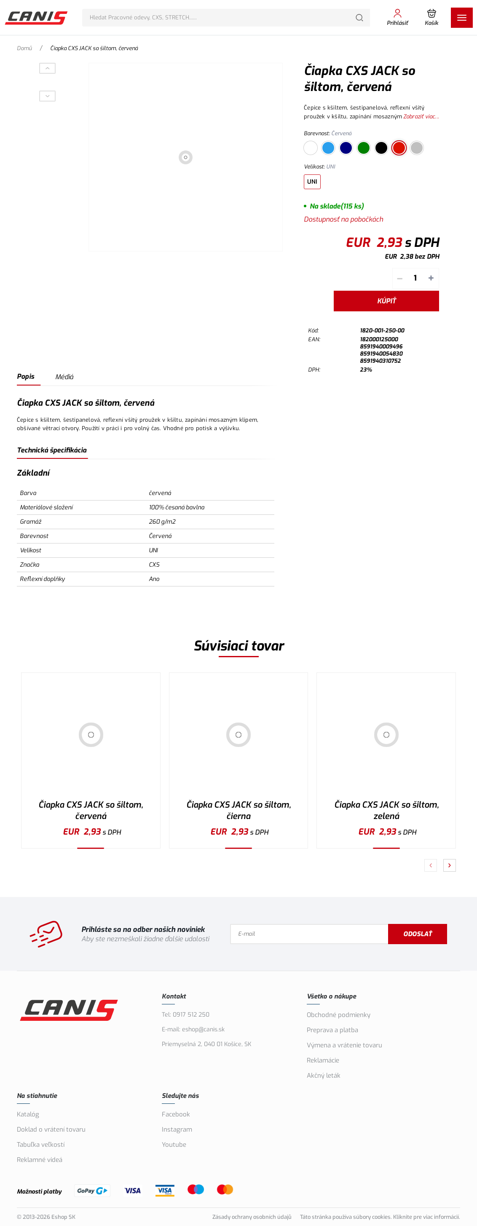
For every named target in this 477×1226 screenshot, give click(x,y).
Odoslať (417, 934)
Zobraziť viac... (421, 116)
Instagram (177, 1129)
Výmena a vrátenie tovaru (344, 1045)
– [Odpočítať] (399, 278)
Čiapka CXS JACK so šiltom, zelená (386, 810)
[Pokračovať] (449, 865)
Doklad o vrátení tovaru (51, 1129)
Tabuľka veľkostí (40, 1144)
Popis (25, 376)
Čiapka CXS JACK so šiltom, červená (90, 810)
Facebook (176, 1114)
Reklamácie (323, 1060)
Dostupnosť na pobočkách (343, 219)
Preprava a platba (332, 1030)
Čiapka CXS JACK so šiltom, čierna (238, 810)
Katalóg (28, 1114)
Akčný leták (323, 1075)
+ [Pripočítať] (431, 278)
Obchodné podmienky (338, 1015)
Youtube (174, 1144)
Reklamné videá (39, 1160)
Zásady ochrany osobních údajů (252, 1217)
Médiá (64, 376)
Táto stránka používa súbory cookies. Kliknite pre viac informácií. (380, 1217)
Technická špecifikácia (51, 450)
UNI (312, 182)
